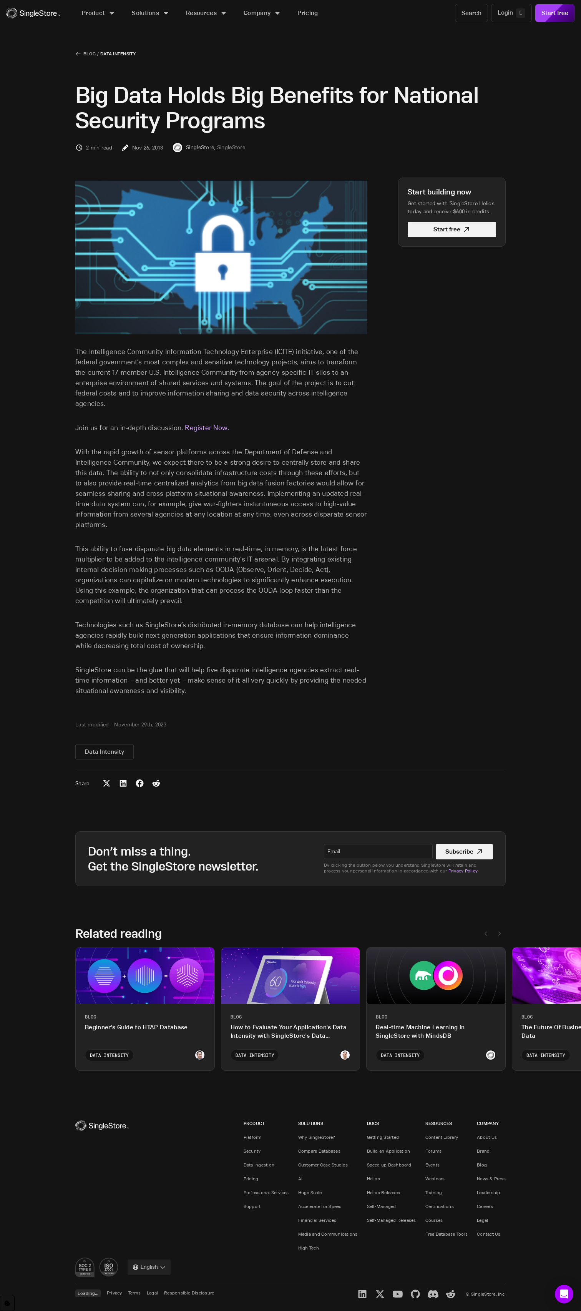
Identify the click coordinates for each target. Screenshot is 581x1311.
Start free (554, 13)
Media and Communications (328, 1234)
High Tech (308, 1248)
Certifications (439, 1206)
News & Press (491, 1178)
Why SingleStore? (316, 1137)
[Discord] (433, 1294)
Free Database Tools (446, 1234)
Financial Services (317, 1220)
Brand (483, 1151)
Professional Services (266, 1192)
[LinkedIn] (362, 1294)
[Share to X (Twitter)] (106, 783)
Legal (482, 1220)
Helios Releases (383, 1192)
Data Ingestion (259, 1165)
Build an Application (388, 1151)
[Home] (33, 13)
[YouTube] (397, 1294)
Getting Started (383, 1137)
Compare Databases (319, 1151)
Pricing (251, 1178)
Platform (253, 1137)
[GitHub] (415, 1294)
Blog (89, 53)
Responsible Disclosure (189, 1293)
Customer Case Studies (323, 1165)
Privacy (114, 1293)
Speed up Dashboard (389, 1165)
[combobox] (149, 1267)
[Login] (511, 13)
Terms (134, 1293)
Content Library (441, 1137)
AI (300, 1178)
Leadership (488, 1192)
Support (252, 1206)
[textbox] (378, 851)
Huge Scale (310, 1192)
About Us (487, 1137)
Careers (485, 1206)
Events (432, 1165)
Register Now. (207, 428)
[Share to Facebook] (139, 783)
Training (433, 1192)
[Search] (471, 13)
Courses (434, 1220)
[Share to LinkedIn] (123, 783)
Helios (373, 1178)
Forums (433, 1151)
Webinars (435, 1178)
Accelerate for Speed (320, 1206)
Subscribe (464, 851)
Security (252, 1151)
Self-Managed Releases (391, 1220)
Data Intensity (118, 53)
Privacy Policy (462, 871)
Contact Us (488, 1234)
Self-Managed (381, 1206)
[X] (380, 1294)
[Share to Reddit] (156, 783)
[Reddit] (450, 1294)
